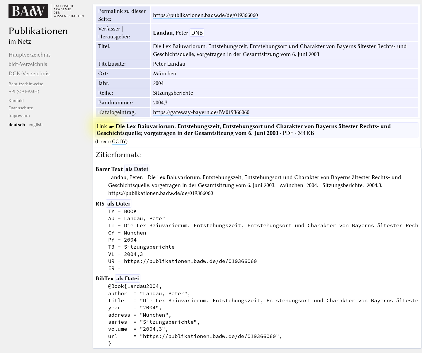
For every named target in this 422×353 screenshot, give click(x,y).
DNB (197, 32)
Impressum (19, 115)
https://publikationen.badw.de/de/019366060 (205, 15)
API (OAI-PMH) (23, 91)
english (35, 124)
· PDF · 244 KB (243, 129)
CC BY (119, 141)
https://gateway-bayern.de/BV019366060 (201, 112)
